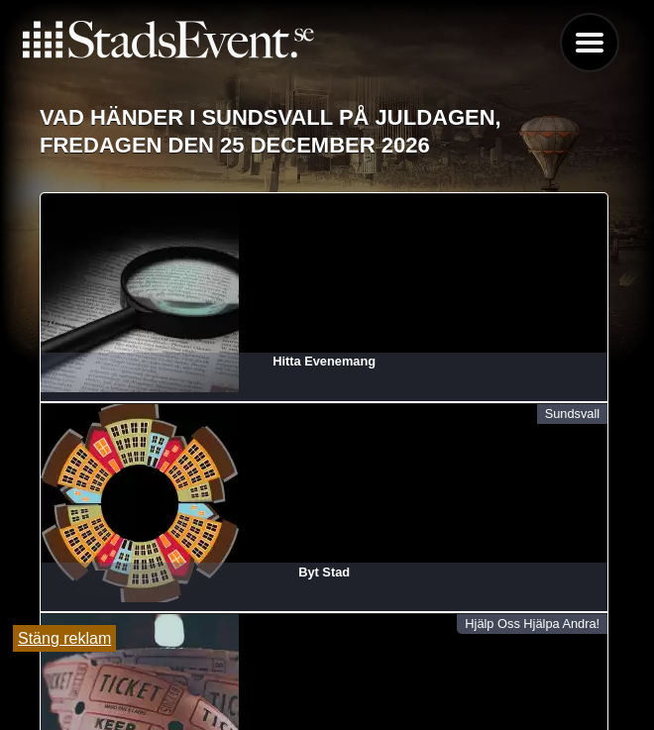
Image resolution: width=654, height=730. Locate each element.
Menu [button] (589, 42)
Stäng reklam (64, 638)
